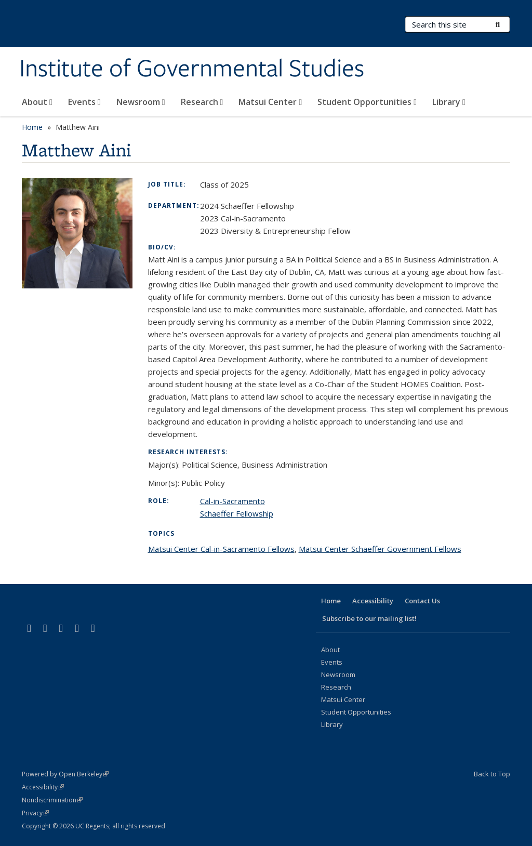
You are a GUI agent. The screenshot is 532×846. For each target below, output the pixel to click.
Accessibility (372, 600)
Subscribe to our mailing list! (369, 618)
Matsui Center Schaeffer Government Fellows (380, 549)
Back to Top (492, 773)
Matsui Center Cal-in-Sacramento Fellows (221, 549)
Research (202, 102)
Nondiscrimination (52, 800)
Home (32, 127)
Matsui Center (270, 102)
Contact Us (422, 600)
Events (84, 102)
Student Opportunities (367, 102)
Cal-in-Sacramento (232, 501)
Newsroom (140, 102)
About (37, 102)
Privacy (35, 813)
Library (449, 102)
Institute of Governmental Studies (191, 69)
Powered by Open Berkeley (65, 774)
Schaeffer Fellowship (236, 513)
